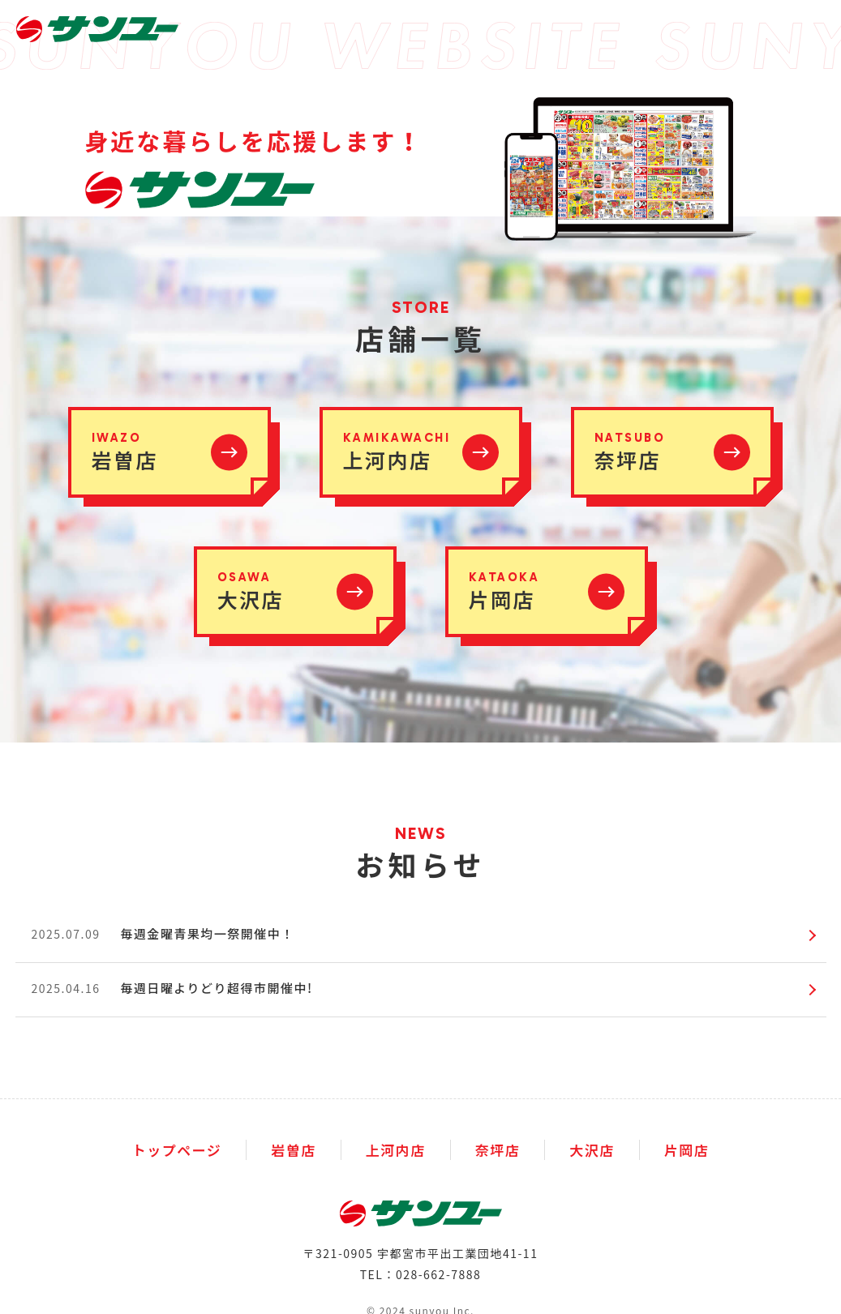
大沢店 (592, 1150)
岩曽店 (293, 1150)
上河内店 (396, 1150)
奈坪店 (498, 1150)
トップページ (177, 1150)
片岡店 (687, 1150)
